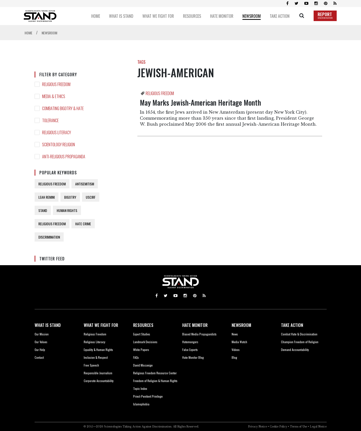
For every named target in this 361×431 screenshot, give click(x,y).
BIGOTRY (70, 197)
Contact (39, 357)
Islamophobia (141, 404)
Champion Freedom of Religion (299, 342)
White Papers (141, 349)
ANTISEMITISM (84, 183)
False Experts (190, 349)
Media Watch (239, 342)
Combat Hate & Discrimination (299, 334)
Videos (236, 349)
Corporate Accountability (99, 381)
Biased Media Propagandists (199, 334)
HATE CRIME (83, 223)
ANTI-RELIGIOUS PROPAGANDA (63, 157)
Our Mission (42, 334)
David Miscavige (143, 365)
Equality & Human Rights (98, 349)
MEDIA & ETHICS (53, 96)
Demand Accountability (295, 349)
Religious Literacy (94, 342)
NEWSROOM (241, 325)
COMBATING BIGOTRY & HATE (63, 108)
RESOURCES (143, 325)
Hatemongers (190, 342)
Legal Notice (318, 426)
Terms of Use (298, 426)
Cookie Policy (278, 426)
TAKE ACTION (292, 325)
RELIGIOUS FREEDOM (56, 84)
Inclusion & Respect (96, 357)
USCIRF (91, 197)
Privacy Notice (257, 426)
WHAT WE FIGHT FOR (101, 325)
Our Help (40, 349)
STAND (42, 210)
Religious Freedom (95, 334)
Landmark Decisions (145, 342)
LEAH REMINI (46, 197)
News (235, 334)
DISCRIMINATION (49, 237)
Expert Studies (141, 334)
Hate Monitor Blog (193, 357)
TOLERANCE (50, 120)
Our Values (41, 342)
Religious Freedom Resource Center (155, 373)
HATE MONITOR (195, 325)
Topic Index (140, 388)
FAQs (136, 357)
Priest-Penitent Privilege (148, 396)
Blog (234, 357)
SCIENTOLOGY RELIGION (58, 144)
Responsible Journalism (98, 373)
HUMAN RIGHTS (67, 210)
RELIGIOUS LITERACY (56, 132)
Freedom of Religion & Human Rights (155, 381)
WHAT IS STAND (48, 325)
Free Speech (91, 365)
